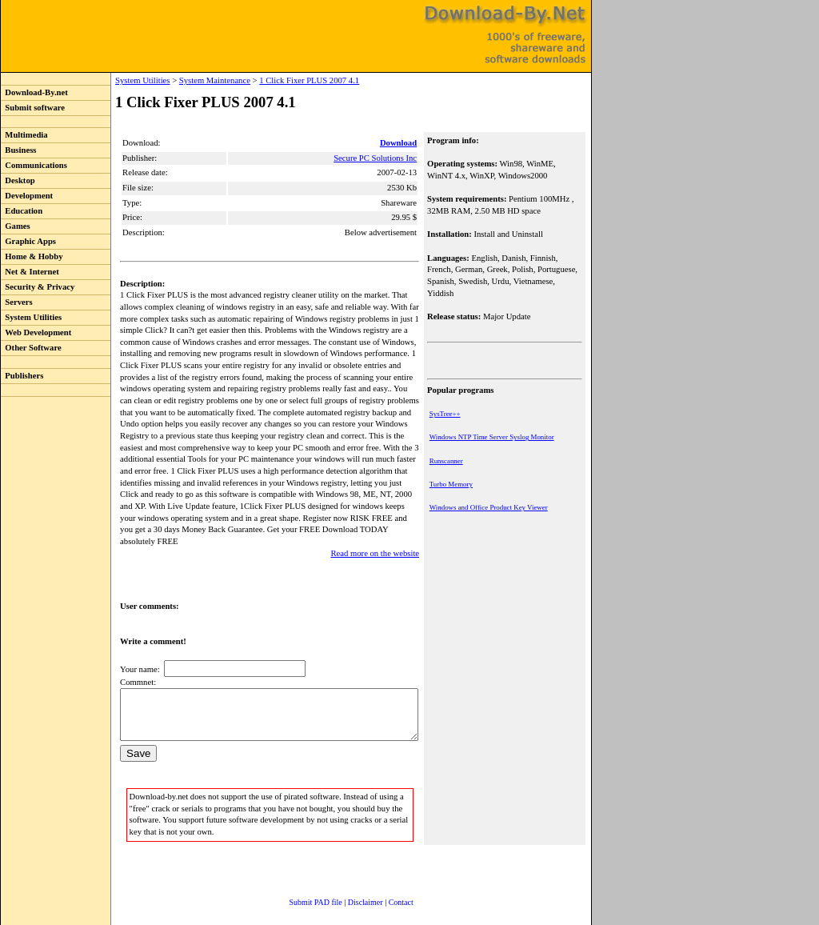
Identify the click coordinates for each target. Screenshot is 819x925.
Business (18, 150)
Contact (385, 888)
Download (400, 142)
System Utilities (31, 317)
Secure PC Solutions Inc (376, 158)
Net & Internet (30, 271)
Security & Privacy (37, 286)
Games (15, 226)
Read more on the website (376, 529)
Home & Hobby (32, 256)
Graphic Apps (28, 241)
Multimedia (24, 134)
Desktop (18, 180)
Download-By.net (34, 92)
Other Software (31, 347)
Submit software (33, 107)
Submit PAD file (300, 888)
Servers (17, 302)
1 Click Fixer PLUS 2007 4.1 (276, 80)
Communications (34, 165)
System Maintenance (182, 80)
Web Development (36, 332)
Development (27, 195)
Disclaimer (349, 888)
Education (21, 210)
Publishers (22, 375)
